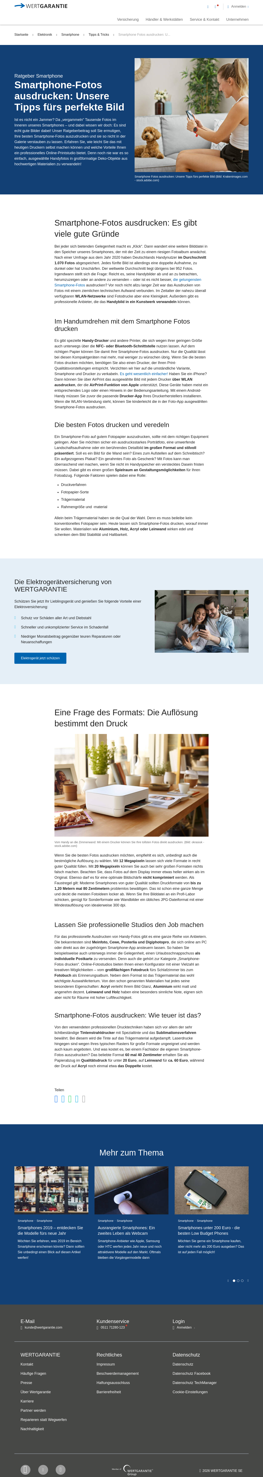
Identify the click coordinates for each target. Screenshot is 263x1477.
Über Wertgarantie (36, 1392)
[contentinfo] (220, 1462)
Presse (26, 1383)
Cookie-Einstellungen (190, 1392)
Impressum (106, 1364)
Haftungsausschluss (113, 1383)
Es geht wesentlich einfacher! (144, 374)
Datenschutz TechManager (195, 1383)
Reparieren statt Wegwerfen (44, 1420)
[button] (238, 7)
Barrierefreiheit (109, 1392)
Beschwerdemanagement (118, 1374)
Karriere (27, 1401)
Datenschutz (183, 1364)
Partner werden (33, 1411)
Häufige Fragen (33, 1374)
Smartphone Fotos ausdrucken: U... (144, 34)
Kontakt (27, 1364)
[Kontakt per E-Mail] (208, 7)
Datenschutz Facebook (192, 1374)
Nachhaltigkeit (32, 1429)
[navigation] (228, 6)
